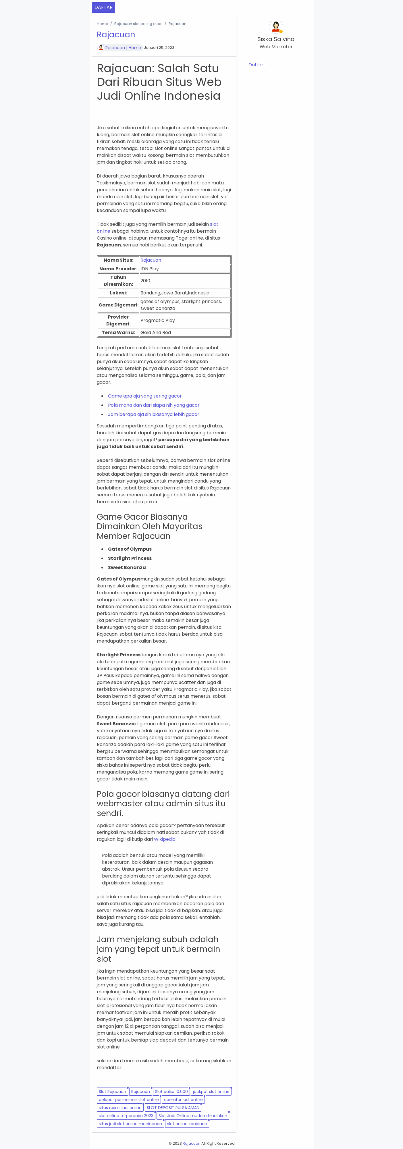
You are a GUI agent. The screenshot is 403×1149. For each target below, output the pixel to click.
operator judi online (183, 1099)
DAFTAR (104, 7)
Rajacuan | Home (123, 47)
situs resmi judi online (120, 1108)
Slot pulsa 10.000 (171, 1091)
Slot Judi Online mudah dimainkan (193, 1116)
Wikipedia (165, 839)
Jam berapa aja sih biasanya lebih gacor (153, 414)
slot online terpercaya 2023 (126, 1116)
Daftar (255, 64)
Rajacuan (150, 260)
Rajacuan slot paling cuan (138, 23)
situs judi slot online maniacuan (130, 1124)
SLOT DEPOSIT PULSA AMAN (173, 1108)
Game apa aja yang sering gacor (145, 396)
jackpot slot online (211, 1091)
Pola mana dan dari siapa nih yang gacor (154, 405)
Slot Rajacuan (112, 1091)
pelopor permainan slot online (129, 1099)
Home (102, 23)
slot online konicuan (187, 1124)
